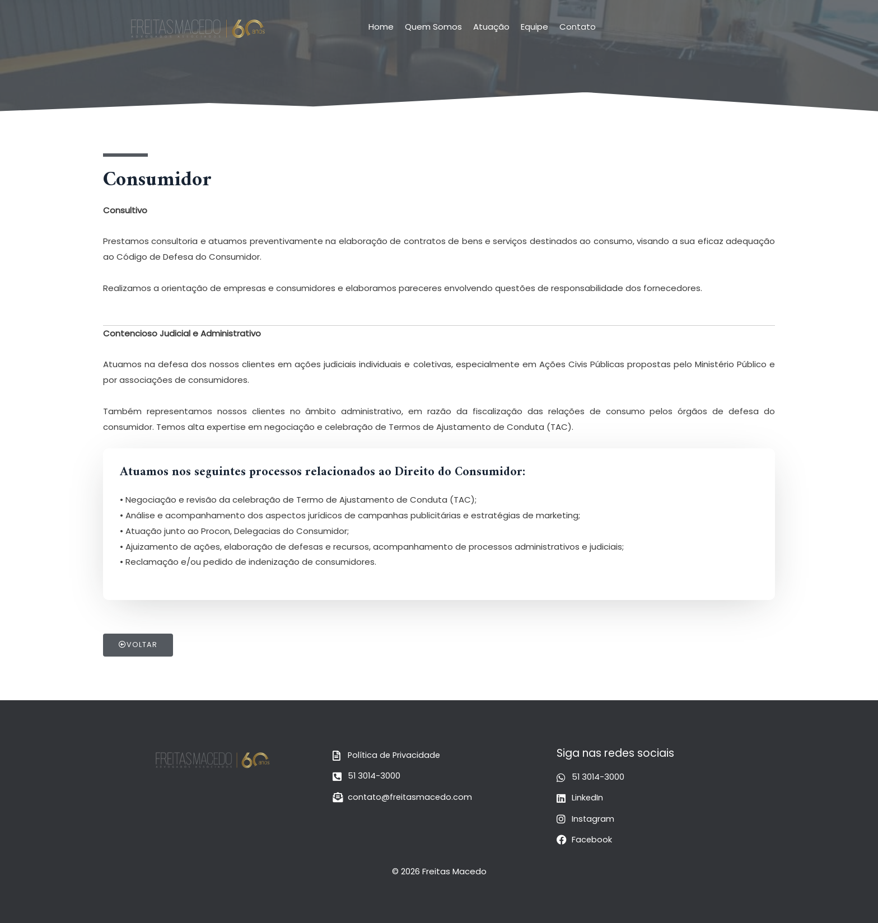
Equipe (534, 26)
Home (381, 26)
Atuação (491, 26)
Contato (577, 26)
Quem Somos (433, 26)
